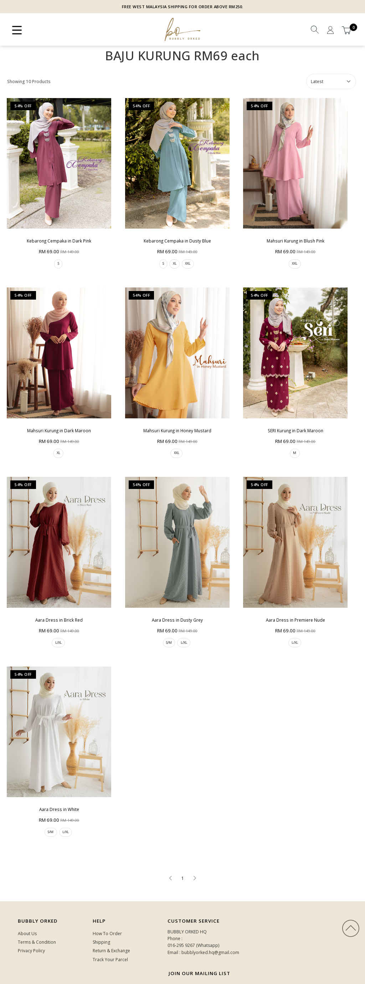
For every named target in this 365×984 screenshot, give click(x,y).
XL (169, 258)
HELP (99, 902)
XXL (183, 258)
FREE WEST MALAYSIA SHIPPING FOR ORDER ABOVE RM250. (182, 6)
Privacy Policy (31, 932)
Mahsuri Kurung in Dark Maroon (57, 420)
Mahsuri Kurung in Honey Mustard (172, 420)
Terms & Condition (37, 924)
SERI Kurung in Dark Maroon (286, 420)
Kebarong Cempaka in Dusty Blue (171, 235)
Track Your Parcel (110, 941)
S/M (162, 628)
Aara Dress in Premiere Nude (286, 605)
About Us (27, 915)
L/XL (56, 628)
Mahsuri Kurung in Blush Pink (286, 235)
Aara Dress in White (57, 789)
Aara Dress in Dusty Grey (171, 605)
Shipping (101, 924)
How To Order (107, 915)
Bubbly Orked (37, 902)
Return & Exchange (111, 932)
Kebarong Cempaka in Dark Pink (57, 235)
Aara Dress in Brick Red (57, 605)
